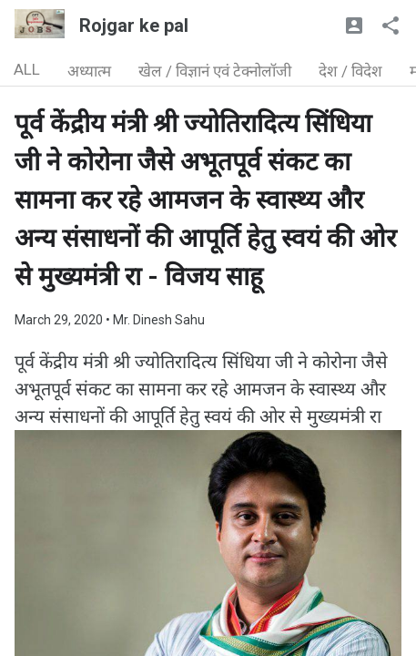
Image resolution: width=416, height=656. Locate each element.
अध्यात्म (89, 71)
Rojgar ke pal (133, 25)
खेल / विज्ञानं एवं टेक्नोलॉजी (214, 71)
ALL (27, 69)
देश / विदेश (350, 71)
